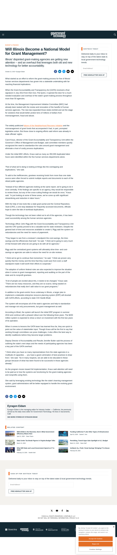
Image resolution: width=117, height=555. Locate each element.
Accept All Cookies (95, 538)
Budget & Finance (12, 45)
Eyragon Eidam (16, 405)
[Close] (113, 527)
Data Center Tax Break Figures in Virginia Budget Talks (36, 440)
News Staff (83, 443)
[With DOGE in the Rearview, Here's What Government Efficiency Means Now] (10, 433)
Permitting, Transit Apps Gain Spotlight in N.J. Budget (89, 440)
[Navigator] (51, 529)
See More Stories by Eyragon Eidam (22, 417)
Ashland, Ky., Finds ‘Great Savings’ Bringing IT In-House (90, 448)
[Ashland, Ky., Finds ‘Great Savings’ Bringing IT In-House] (63, 450)
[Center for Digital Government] (65, 529)
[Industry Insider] (38, 529)
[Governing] (11, 529)
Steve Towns (29, 436)
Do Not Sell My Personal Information (53, 518)
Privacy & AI (74, 518)
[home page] (58, 35)
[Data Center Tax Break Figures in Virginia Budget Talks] (10, 442)
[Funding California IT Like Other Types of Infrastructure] (63, 433)
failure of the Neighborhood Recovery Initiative (43, 126)
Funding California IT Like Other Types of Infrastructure (89, 432)
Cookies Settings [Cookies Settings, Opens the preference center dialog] (95, 549)
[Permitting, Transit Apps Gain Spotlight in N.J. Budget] (63, 442)
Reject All (95, 544)
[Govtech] (24, 529)
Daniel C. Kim (83, 434)
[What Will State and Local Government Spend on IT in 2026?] (10, 450)
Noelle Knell (32, 452)
